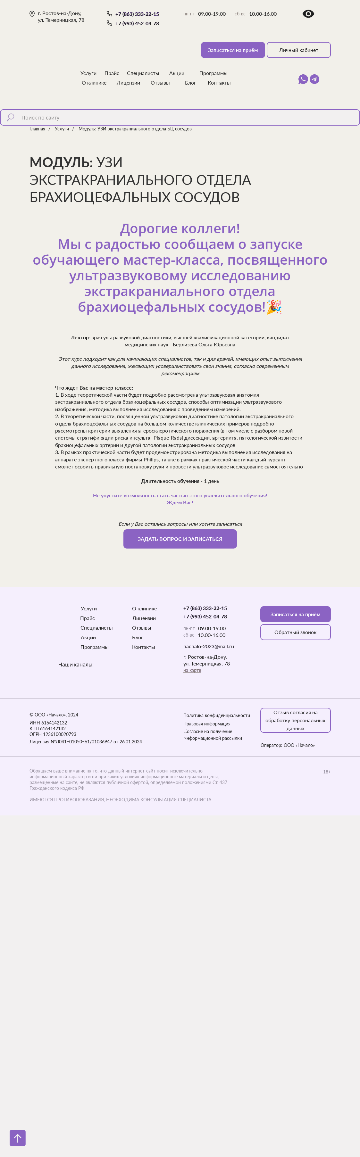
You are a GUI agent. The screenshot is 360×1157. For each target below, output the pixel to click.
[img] (50, 61)
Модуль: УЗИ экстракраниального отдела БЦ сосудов (135, 128)
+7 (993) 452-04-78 (137, 23)
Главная (37, 128)
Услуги (62, 128)
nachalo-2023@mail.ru (208, 646)
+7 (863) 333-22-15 (137, 14)
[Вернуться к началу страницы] (18, 1138)
